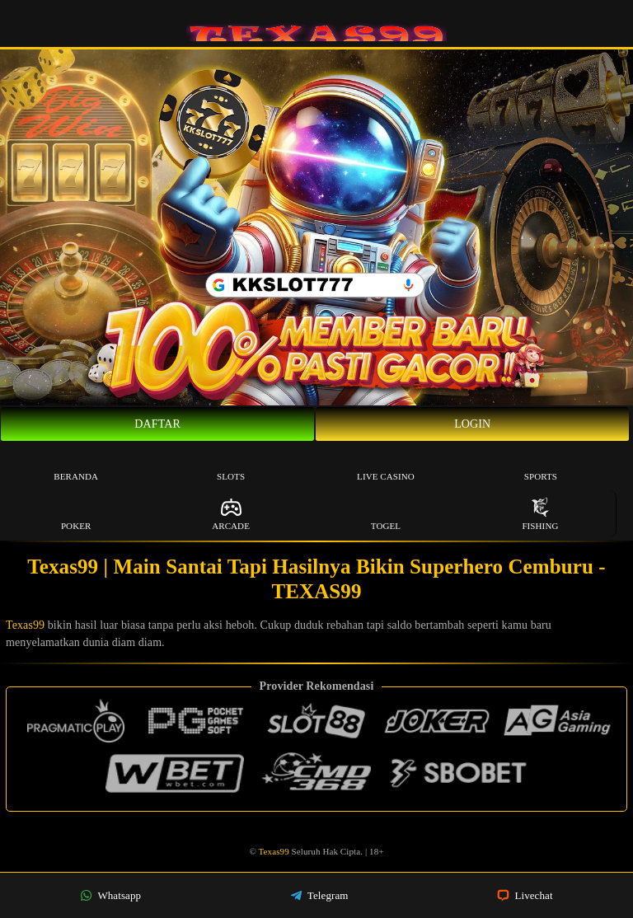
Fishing (540, 514)
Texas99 (25, 625)
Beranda (76, 464)
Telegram (319, 895)
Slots (231, 464)
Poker (76, 514)
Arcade (231, 514)
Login (472, 424)
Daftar (157, 424)
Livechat (525, 895)
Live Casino (386, 464)
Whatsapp (110, 895)
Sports (540, 464)
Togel (386, 514)
